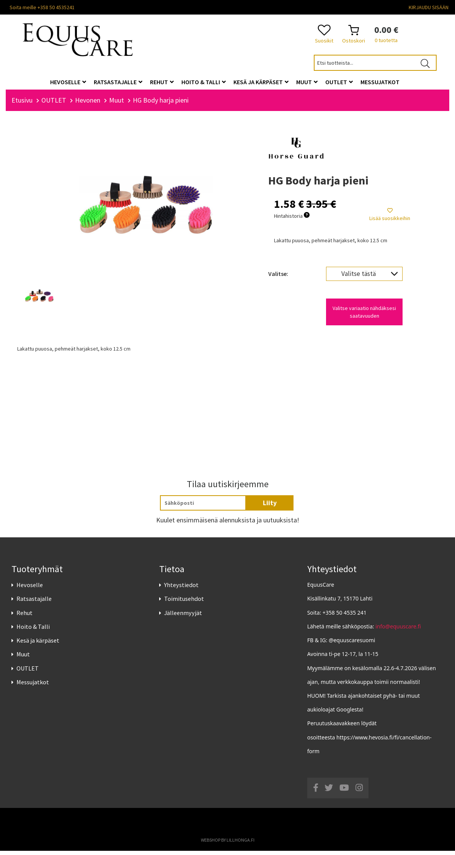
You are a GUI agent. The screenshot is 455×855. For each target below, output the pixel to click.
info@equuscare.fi (398, 630)
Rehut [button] (162, 82)
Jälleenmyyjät (183, 617)
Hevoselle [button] (68, 82)
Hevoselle (29, 589)
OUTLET (27, 672)
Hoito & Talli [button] (203, 82)
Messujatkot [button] (380, 82)
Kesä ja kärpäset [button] (261, 82)
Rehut (24, 617)
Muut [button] (307, 82)
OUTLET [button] (339, 82)
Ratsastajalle (34, 603)
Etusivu (22, 104)
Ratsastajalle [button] (118, 82)
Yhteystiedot (181, 589)
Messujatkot (32, 686)
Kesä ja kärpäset (37, 644)
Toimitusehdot (184, 603)
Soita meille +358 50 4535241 (42, 7)
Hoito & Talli (33, 631)
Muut (23, 658)
